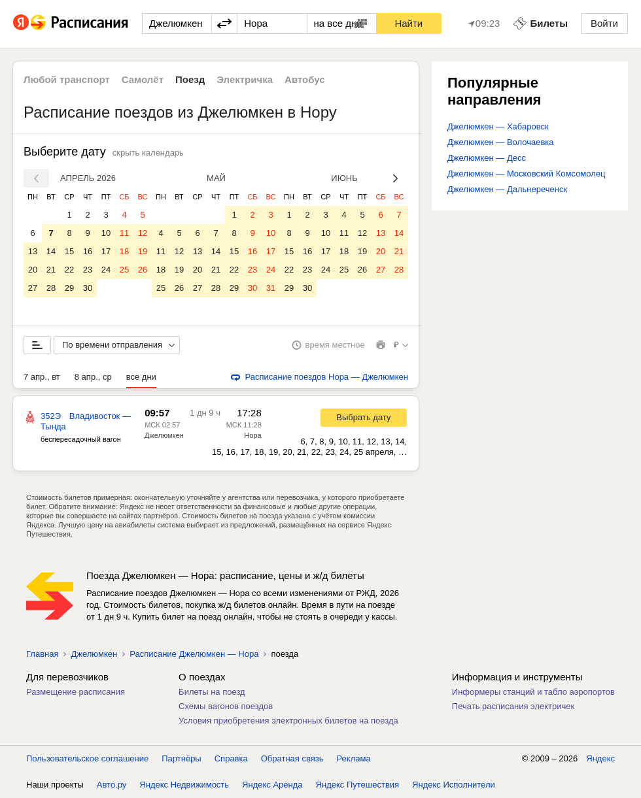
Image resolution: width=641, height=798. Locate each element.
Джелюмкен (164, 435)
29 (69, 288)
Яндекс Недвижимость (184, 785)
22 (69, 269)
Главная (42, 654)
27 (32, 288)
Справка (231, 758)
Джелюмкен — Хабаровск (498, 126)
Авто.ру (112, 785)
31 (270, 288)
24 (106, 269)
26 (142, 269)
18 (124, 251)
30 (87, 288)
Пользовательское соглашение (87, 758)
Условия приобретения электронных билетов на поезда (288, 720)
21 (51, 269)
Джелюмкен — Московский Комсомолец (526, 173)
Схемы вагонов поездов (226, 706)
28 (51, 288)
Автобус (305, 79)
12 (142, 233)
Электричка (245, 79)
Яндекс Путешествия (358, 785)
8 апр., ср (93, 377)
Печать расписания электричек (513, 706)
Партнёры (181, 758)
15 (69, 251)
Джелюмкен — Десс (486, 158)
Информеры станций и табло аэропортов (533, 692)
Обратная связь (292, 758)
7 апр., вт (42, 377)
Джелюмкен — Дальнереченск (507, 189)
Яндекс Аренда (272, 785)
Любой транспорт (67, 79)
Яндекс (600, 758)
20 (32, 269)
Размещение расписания (75, 692)
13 (32, 251)
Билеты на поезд (212, 692)
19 (142, 251)
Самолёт (143, 79)
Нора (252, 435)
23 (87, 269)
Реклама (354, 758)
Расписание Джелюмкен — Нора (194, 654)
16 (87, 251)
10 (106, 233)
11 (124, 233)
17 (106, 251)
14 (51, 251)
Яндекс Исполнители (453, 785)
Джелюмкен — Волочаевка (500, 142)
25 (124, 269)
